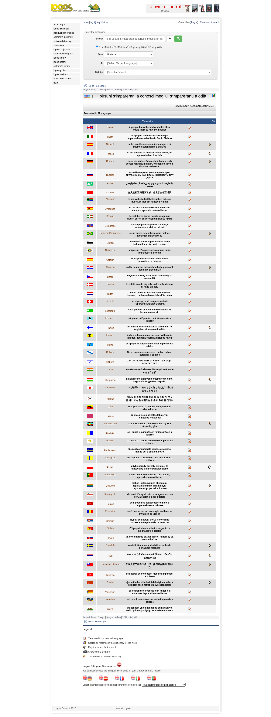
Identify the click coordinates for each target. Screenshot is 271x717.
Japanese (110, 387)
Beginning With (136, 47)
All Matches (119, 47)
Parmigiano (110, 457)
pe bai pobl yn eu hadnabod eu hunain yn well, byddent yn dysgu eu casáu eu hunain (149, 609)
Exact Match (104, 47)
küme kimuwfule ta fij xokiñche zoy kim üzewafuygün (150, 425)
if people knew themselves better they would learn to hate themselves (149, 128)
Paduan (110, 440)
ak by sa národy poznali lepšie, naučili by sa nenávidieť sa (149, 538)
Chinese (110, 192)
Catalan (110, 260)
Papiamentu (110, 450)
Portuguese (110, 474)
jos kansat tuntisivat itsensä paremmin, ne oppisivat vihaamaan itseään (149, 328)
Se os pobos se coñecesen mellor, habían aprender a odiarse (149, 353)
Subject (99, 72)
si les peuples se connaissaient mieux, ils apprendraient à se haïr (149, 154)
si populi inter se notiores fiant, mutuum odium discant (149, 408)
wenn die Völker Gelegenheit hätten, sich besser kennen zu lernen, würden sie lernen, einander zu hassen (149, 164)
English (110, 127)
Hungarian (110, 380)
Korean (110, 399)
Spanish (110, 144)
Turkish (110, 582)
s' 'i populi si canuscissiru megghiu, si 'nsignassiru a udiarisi (149, 529)
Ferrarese (110, 318)
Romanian (110, 511)
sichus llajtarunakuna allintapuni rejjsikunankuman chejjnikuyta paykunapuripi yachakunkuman (149, 486)
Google (101, 89)
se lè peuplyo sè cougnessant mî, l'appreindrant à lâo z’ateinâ (150, 302)
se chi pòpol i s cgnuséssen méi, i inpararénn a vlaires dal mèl (149, 226)
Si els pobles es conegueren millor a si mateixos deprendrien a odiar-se (149, 592)
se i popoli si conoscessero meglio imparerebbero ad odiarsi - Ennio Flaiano (150, 137)
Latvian (110, 416)
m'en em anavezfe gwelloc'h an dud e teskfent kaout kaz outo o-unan (150, 243)
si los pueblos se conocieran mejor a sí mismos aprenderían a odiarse (150, 145)
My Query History (99, 22)
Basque (110, 216)
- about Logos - (123, 708)
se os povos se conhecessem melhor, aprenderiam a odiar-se (149, 234)
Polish (110, 467)
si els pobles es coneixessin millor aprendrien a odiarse (149, 260)
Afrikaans (110, 199)
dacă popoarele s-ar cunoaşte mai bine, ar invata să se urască (149, 512)
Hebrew (110, 362)
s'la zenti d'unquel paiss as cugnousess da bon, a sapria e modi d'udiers (150, 495)
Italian (110, 137)
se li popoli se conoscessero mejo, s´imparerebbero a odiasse (149, 504)
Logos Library (89, 89)
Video (136, 89)
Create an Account (209, 22)
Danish (110, 284)
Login (194, 22)
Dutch (110, 294)
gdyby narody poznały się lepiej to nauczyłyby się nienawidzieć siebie (149, 467)
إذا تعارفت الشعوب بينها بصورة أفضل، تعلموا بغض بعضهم (149, 184)
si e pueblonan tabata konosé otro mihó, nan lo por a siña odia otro (149, 450)
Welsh (110, 609)
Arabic (110, 183)
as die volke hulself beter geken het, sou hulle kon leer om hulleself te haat (149, 200)
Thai (110, 556)
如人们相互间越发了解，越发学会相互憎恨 (149, 192)
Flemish (110, 335)
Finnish (110, 328)
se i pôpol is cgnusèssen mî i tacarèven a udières (149, 433)
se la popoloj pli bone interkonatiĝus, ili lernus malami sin (149, 311)
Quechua (110, 485)
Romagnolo (110, 494)
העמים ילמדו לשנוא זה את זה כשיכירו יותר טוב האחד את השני (149, 362)
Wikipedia (127, 89)
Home (86, 22)
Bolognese (110, 226)
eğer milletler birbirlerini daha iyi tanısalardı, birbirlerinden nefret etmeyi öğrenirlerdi (149, 583)
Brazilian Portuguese (110, 233)
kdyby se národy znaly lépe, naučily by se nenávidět (149, 277)
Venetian (110, 599)
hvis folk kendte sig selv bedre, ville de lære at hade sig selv (149, 285)
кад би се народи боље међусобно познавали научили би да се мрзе (149, 521)
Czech (110, 277)
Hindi (110, 369)
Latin (110, 406)
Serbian (110, 521)
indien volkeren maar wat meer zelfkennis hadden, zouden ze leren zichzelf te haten (149, 336)
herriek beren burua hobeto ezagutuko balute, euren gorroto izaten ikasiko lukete (149, 217)
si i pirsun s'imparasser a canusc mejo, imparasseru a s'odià (150, 251)
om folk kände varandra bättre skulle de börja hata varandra (149, 546)
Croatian (110, 267)
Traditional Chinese (110, 564)
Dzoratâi (110, 301)
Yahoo (118, 89)
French (110, 154)
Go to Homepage (97, 86)
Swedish (110, 545)
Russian (110, 175)
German (110, 161)
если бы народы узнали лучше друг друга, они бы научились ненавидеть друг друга (149, 175)
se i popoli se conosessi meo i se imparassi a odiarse (149, 575)
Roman (110, 504)
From (100, 54)
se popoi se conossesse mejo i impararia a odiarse (150, 442)
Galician (110, 352)
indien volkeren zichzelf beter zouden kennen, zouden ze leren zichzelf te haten (149, 294)
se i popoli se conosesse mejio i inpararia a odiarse (149, 600)
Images (109, 89)
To (102, 63)
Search (99, 38)
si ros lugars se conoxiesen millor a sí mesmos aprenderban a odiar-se (149, 209)
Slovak (110, 538)
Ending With (154, 47)
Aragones (110, 209)
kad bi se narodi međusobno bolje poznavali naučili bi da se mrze (149, 268)
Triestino (110, 575)
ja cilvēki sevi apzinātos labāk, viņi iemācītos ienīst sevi (149, 416)
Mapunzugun (110, 423)
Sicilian (110, 528)
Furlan (110, 345)
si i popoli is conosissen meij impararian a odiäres (149, 459)
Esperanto (110, 311)
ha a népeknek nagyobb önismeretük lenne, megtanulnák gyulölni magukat (149, 380)
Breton (110, 243)
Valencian (110, 592)
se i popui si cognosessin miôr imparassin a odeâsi (149, 345)
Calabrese (110, 250)
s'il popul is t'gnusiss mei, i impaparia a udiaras (149, 319)
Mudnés (110, 433)
